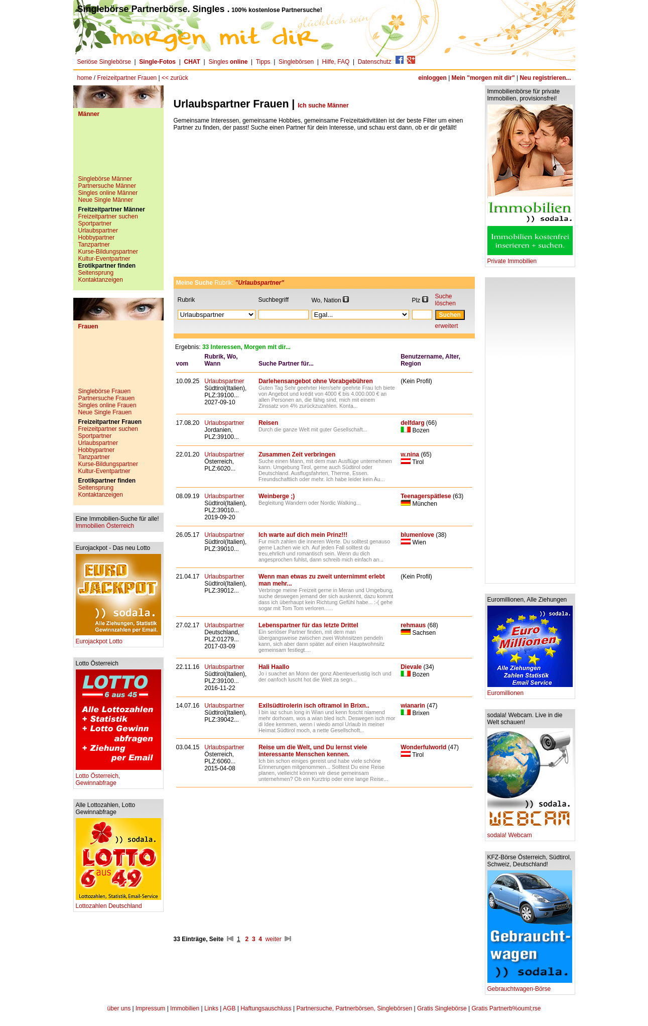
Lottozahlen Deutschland (118, 903)
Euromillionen (530, 690)
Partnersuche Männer (107, 185)
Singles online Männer (108, 192)
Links (211, 1008)
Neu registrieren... (545, 77)
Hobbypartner (96, 237)
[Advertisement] (118, 150)
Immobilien (184, 1008)
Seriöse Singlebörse (104, 61)
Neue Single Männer (105, 199)
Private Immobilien (530, 258)
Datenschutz (375, 61)
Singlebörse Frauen (104, 391)
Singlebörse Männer (105, 178)
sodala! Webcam (530, 832)
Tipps (263, 61)
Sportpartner (95, 223)
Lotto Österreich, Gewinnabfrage (118, 776)
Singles (228, 61)
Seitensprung (96, 272)
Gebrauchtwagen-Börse (529, 986)
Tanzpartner (94, 244)
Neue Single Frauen (105, 412)
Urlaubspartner (98, 230)
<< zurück (175, 77)
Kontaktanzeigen (100, 279)
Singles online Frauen (107, 405)
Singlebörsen (296, 61)
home (84, 77)
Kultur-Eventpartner (104, 258)
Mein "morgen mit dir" (483, 77)
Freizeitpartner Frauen (127, 77)
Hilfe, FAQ (336, 61)
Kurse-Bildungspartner (108, 251)
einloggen (432, 77)
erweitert (446, 325)
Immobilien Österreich (105, 525)
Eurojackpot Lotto (118, 638)
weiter (274, 939)
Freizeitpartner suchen (108, 216)
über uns (119, 1008)
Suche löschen (445, 300)
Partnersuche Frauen (106, 398)
